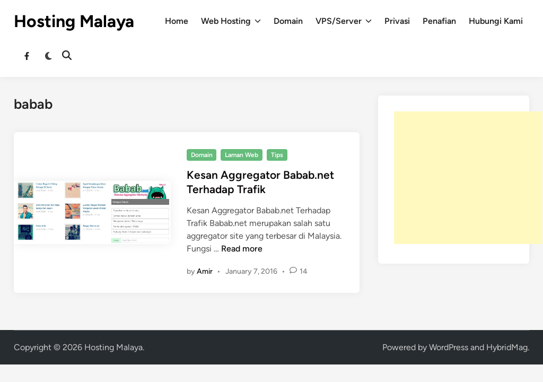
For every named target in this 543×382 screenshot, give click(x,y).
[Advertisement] (468, 177)
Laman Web (241, 155)
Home (176, 21)
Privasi (397, 21)
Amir (205, 271)
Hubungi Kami (496, 21)
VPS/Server (344, 21)
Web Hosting (231, 21)
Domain (288, 21)
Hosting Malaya (74, 21)
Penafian (439, 21)
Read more (241, 249)
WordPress (448, 347)
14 (304, 271)
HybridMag (507, 347)
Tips (277, 155)
